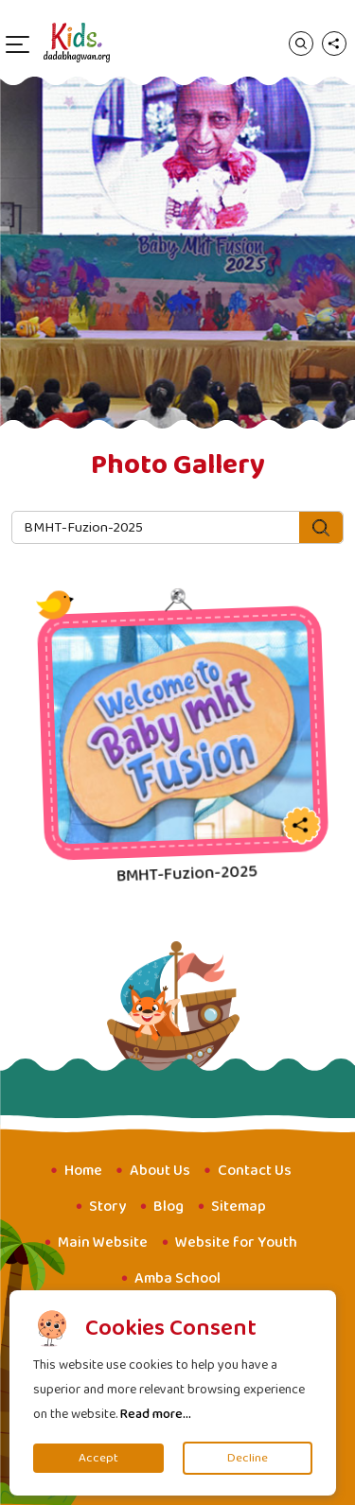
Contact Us (255, 1170)
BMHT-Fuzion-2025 (186, 873)
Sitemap (238, 1206)
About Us (160, 1170)
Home (83, 1170)
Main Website (103, 1242)
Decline (247, 1458)
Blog (168, 1206)
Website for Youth (236, 1242)
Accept (98, 1458)
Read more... (155, 1414)
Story (107, 1206)
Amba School (177, 1278)
